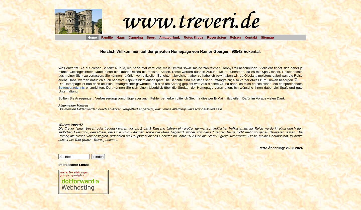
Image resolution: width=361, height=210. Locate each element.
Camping (136, 37)
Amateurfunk (169, 37)
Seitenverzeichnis (71, 87)
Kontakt (251, 37)
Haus (121, 37)
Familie (107, 37)
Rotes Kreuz (193, 37)
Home (92, 37)
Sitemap (267, 37)
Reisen (235, 37)
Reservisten (216, 37)
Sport (151, 37)
